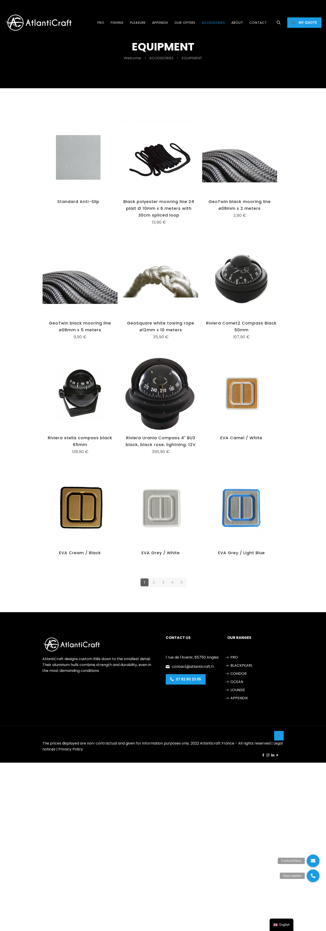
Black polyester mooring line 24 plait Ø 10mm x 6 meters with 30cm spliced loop (158, 208)
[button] (313, 875)
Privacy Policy (70, 749)
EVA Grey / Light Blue (241, 553)
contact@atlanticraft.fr (193, 666)
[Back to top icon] (279, 735)
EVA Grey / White (160, 553)
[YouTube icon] (277, 755)
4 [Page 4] (172, 582)
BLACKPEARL (241, 665)
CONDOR (238, 673)
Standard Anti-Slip (78, 201)
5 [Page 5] (181, 582)
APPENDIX (239, 698)
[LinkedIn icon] (272, 755)
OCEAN (236, 681)
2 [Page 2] (154, 582)
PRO (234, 657)
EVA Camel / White (241, 438)
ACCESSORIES (161, 58)
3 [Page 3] (163, 582)
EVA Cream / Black (80, 553)
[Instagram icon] (268, 755)
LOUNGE (237, 689)
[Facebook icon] (263, 755)
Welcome (132, 58)
